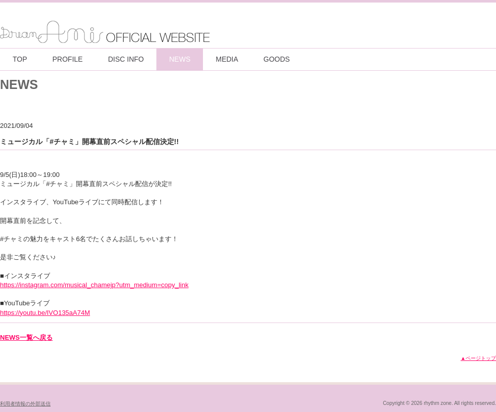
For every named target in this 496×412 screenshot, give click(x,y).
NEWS (179, 59)
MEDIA (227, 59)
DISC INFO (126, 59)
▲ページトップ (478, 358)
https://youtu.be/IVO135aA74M (45, 312)
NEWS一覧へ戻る (26, 337)
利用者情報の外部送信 (25, 403)
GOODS (277, 59)
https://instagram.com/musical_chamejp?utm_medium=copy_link (94, 285)
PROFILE (68, 59)
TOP (20, 59)
